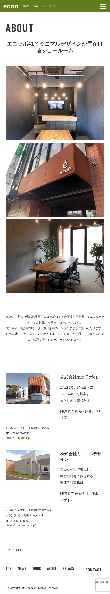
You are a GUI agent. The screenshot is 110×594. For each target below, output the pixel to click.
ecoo (11, 6)
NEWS (22, 568)
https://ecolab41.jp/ (19, 438)
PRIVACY (69, 568)
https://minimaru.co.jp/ (21, 525)
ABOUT (52, 568)
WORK (36, 568)
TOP (8, 550)
